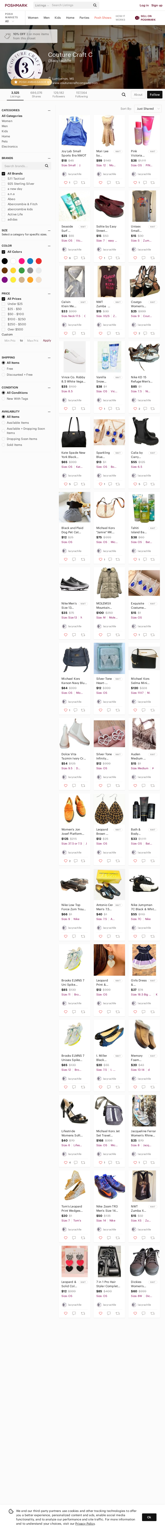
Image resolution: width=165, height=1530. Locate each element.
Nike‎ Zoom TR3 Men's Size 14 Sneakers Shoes (107, 1208)
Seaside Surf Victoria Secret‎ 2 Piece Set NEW (68, 229)
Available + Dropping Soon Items (23, 431)
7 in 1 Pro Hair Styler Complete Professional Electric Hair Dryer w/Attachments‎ (107, 1284)
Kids (58, 18)
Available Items (15, 423)
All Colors (12, 252)
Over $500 (12, 329)
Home (70, 18)
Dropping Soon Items (19, 439)
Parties (84, 18)
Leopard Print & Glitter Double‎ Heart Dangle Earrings (102, 982)
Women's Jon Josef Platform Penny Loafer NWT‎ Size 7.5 (71, 832)
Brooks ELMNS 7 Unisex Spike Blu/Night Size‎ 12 (73, 1058)
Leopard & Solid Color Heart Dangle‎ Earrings (69, 1284)
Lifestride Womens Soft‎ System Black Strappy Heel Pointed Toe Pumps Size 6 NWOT (71, 1133)
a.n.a (8, 194)
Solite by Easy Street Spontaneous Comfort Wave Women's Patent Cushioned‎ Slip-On (107, 229)
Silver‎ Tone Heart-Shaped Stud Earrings (104, 681)
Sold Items (12, 445)
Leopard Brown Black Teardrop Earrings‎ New (102, 832)
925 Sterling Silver (18, 184)
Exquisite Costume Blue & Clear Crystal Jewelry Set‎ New (139, 605)
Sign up (156, 5)
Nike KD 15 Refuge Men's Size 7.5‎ (140, 379)
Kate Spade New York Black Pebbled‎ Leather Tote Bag (73, 455)
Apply (47, 340)
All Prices (11, 299)
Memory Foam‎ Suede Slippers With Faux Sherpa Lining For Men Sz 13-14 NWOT (139, 1058)
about (138, 95)
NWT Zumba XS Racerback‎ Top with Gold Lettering (138, 1208)
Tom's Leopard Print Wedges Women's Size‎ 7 (72, 1208)
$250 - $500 (14, 324)
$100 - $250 (14, 319)
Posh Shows (102, 18)
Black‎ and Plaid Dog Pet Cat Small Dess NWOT (72, 530)
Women (33, 18)
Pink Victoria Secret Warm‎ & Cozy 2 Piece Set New (137, 153)
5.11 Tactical (13, 179)
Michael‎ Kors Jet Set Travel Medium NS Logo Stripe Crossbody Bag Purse (108, 1133)
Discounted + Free (17, 375)
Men (47, 18)
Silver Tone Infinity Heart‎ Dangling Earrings (104, 756)
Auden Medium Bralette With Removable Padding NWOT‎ (139, 756)
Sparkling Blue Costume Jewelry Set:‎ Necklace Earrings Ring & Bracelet (103, 455)
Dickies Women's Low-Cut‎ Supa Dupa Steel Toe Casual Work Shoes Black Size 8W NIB (139, 1284)
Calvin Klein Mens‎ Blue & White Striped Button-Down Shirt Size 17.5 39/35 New (69, 304)
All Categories (12, 116)
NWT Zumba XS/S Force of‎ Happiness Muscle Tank (104, 304)
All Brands (12, 173)
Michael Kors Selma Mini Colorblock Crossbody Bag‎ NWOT (142, 681)
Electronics (10, 146)
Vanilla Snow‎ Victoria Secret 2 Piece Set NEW (104, 379)
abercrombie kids (17, 209)
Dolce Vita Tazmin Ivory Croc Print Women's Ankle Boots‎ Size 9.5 (74, 756)
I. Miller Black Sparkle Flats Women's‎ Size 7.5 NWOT (102, 1058)
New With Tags (15, 399)
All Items (10, 363)
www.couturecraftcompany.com (75, 83)
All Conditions (15, 393)
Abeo (8, 199)
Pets (5, 141)
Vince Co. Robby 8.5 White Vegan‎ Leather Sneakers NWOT (73, 379)
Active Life (12, 214)
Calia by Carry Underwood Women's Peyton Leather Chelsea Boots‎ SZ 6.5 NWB (139, 455)
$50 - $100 (13, 314)
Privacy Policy (85, 1524)
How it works (120, 17)
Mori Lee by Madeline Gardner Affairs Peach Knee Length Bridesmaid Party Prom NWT (104, 153)
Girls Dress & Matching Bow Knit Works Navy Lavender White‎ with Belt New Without (139, 982)
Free (7, 369)
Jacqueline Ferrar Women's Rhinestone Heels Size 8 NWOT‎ (143, 1133)
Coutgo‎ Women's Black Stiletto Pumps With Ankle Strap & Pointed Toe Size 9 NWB (138, 304)
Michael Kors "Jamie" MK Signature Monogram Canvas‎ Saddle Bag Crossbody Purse (107, 530)
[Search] (71, 5)
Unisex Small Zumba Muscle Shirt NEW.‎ (138, 229)
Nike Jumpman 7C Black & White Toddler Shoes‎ (143, 907)
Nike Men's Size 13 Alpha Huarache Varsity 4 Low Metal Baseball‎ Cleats (69, 605)
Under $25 (12, 304)
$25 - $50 (12, 309)
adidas (9, 219)
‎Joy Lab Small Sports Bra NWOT (73, 153)
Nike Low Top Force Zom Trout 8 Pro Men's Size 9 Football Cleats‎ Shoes (73, 907)
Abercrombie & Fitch (19, 204)
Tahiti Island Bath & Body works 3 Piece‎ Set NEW (139, 530)
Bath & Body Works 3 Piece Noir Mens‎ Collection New (138, 832)
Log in (144, 5)
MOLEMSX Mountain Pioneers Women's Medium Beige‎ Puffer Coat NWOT (109, 605)
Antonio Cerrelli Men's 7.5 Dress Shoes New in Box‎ (104, 907)
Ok (149, 1517)
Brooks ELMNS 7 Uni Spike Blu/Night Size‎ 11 (73, 982)
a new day (12, 189)
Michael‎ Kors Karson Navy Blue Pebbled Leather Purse (73, 681)
